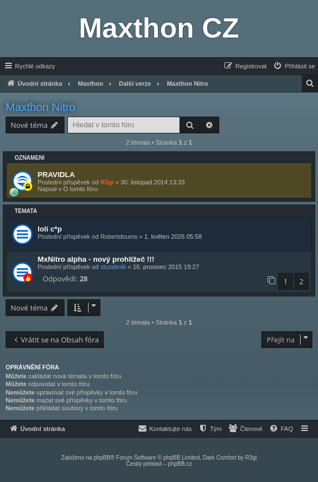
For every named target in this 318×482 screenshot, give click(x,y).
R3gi (107, 182)
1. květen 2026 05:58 (173, 236)
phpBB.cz (180, 464)
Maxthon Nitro (41, 107)
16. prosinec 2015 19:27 (166, 266)
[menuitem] (294, 66)
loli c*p (50, 229)
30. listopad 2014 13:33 (153, 182)
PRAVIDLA (56, 174)
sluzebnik (113, 266)
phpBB (102, 458)
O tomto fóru (80, 189)
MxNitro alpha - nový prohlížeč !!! (96, 259)
